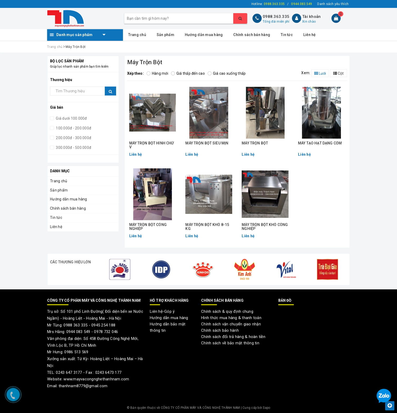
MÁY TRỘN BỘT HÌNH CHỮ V (151, 145)
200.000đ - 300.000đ (73, 138)
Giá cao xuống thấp (226, 73)
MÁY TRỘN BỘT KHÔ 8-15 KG (207, 227)
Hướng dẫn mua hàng (204, 35)
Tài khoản (311, 16)
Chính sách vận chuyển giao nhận (231, 324)
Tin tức (287, 35)
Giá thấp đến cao (188, 73)
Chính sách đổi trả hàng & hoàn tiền (233, 336)
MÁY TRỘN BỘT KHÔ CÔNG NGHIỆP (265, 227)
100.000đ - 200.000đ (73, 128)
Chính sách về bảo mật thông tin (230, 343)
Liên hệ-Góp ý (162, 311)
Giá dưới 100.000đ (71, 118)
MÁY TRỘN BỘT (255, 143)
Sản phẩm (165, 35)
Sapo (266, 408)
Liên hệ (309, 35)
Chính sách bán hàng (251, 35)
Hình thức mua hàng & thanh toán (231, 317)
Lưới (320, 73)
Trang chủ (137, 35)
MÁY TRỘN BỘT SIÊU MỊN (206, 143)
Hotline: (268, 4)
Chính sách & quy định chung (227, 311)
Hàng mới (157, 73)
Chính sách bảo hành (220, 330)
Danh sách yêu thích (333, 4)
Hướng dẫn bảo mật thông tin (167, 327)
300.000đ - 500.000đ (73, 147)
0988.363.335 (276, 16)
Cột (338, 73)
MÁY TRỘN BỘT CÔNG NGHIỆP (148, 227)
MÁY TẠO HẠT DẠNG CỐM (320, 143)
